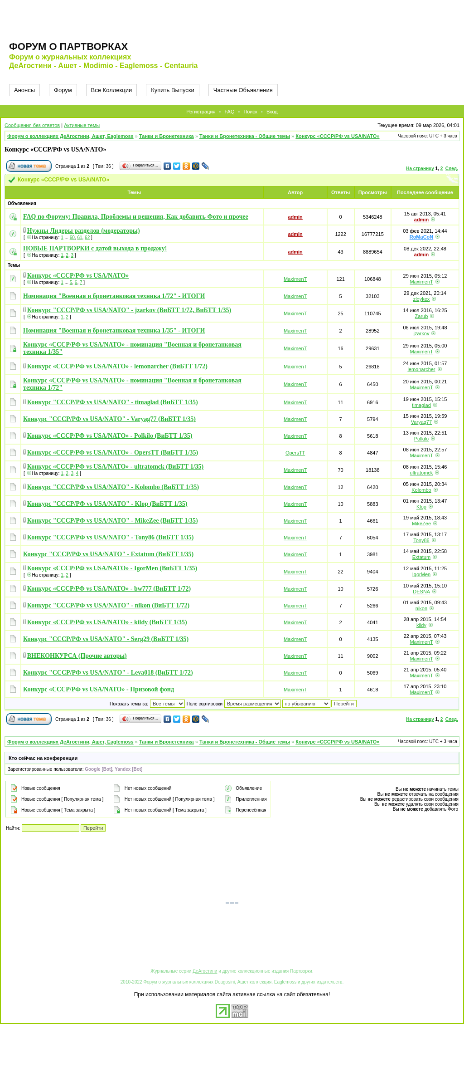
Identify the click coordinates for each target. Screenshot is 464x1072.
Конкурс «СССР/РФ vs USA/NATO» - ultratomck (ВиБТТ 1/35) (115, 466)
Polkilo (421, 438)
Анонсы (24, 90)
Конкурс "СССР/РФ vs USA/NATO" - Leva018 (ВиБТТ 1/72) (108, 672)
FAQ (229, 111)
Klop (421, 506)
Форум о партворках (68, 46)
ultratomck (421, 472)
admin (295, 217)
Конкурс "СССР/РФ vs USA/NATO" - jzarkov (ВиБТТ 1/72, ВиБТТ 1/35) (129, 310)
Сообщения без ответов (32, 125)
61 (79, 237)
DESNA (421, 591)
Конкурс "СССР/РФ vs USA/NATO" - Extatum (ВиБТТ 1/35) (108, 554)
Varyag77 (421, 422)
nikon (421, 608)
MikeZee (421, 523)
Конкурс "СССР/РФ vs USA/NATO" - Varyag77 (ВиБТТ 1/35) (109, 419)
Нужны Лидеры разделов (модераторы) (83, 230)
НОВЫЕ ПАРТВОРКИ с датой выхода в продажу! (95, 248)
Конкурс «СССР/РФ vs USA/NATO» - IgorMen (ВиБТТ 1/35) (112, 568)
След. (451, 168)
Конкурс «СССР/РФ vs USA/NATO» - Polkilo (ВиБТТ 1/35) (110, 435)
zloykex (421, 299)
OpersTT (295, 452)
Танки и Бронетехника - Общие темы (244, 136)
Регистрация (200, 111)
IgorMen (421, 574)
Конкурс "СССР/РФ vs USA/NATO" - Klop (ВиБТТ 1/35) (107, 503)
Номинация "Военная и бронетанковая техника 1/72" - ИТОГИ (114, 296)
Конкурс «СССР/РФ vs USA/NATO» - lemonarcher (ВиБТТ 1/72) (117, 366)
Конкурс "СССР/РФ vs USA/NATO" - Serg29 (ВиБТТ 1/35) (105, 639)
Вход (272, 111)
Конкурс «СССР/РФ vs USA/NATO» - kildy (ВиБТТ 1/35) (107, 622)
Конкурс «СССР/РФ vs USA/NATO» (337, 136)
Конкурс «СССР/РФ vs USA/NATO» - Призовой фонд (98, 689)
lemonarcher (421, 369)
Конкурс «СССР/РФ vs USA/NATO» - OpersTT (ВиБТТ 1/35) (112, 452)
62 (87, 237)
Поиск (250, 111)
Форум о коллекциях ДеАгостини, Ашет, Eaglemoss (70, 136)
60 (72, 237)
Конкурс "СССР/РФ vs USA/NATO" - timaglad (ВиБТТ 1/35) (112, 402)
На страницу (420, 168)
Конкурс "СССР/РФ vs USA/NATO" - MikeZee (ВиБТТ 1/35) (112, 520)
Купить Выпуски (172, 90)
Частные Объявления (243, 90)
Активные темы (82, 125)
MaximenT (295, 279)
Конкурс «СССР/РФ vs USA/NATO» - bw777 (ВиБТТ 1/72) (109, 588)
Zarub (421, 316)
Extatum (421, 557)
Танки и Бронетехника (166, 136)
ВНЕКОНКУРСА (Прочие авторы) (77, 655)
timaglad (421, 405)
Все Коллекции (111, 90)
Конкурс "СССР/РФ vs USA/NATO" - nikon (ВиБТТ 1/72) (108, 605)
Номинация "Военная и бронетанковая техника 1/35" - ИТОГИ (114, 330)
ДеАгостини (205, 971)
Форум (63, 90)
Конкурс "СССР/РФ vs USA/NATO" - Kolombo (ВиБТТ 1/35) (113, 487)
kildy (421, 625)
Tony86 (421, 540)
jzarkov (422, 333)
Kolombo (421, 490)
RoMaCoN (422, 237)
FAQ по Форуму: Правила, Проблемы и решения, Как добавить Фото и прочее (135, 216)
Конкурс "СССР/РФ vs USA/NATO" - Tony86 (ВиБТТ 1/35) (110, 537)
